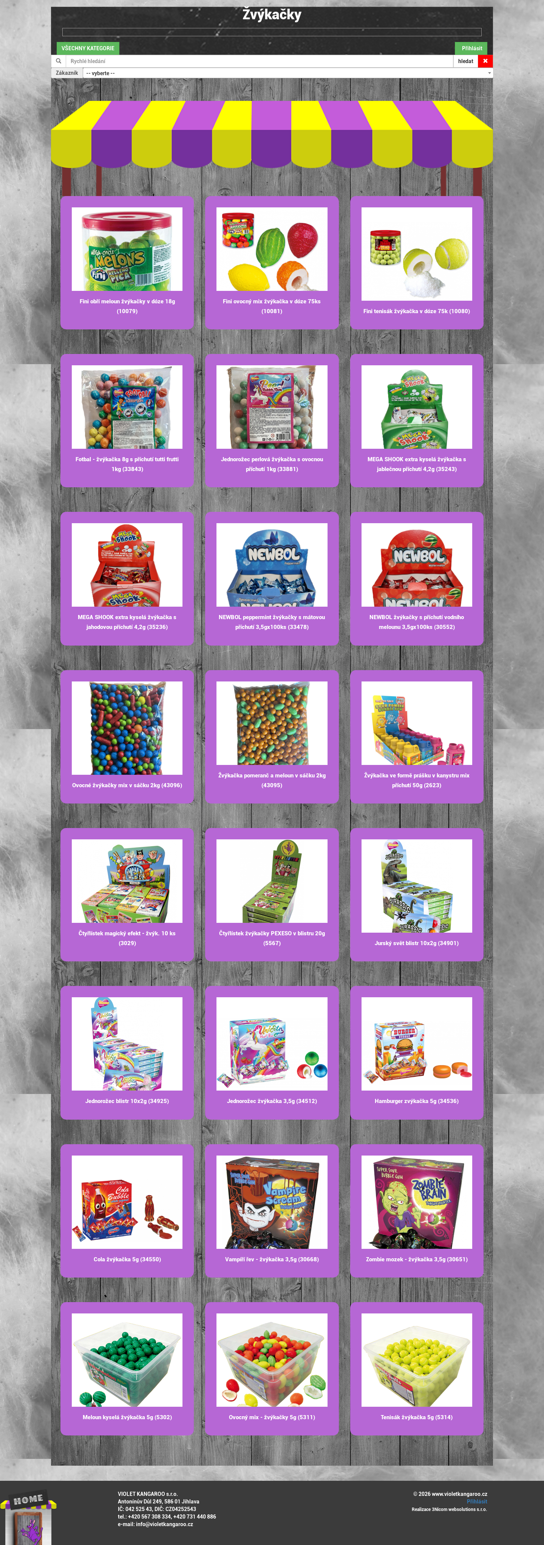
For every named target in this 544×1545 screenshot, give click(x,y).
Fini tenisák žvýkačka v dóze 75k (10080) (416, 311)
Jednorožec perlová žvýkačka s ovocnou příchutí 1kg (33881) (272, 464)
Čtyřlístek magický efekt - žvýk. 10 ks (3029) (127, 938)
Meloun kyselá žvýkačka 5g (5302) (127, 1417)
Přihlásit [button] (471, 48)
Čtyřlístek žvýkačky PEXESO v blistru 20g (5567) (272, 938)
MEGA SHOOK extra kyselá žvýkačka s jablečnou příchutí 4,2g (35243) (417, 464)
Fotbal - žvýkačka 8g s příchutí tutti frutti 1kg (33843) (127, 464)
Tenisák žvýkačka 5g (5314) (417, 1417)
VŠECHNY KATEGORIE (88, 48)
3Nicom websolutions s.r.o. (459, 1509)
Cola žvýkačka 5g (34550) (127, 1259)
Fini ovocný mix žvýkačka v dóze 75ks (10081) (272, 306)
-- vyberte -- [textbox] (100, 73)
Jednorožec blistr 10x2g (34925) (127, 1101)
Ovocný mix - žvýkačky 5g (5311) (272, 1417)
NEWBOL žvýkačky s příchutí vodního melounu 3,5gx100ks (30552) (416, 622)
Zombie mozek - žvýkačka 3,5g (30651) (417, 1259)
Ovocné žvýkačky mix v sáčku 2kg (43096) (127, 785)
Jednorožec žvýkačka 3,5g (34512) (272, 1101)
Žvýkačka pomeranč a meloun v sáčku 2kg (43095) (272, 780)
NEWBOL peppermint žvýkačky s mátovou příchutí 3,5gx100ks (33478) (272, 622)
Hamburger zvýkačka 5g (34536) (417, 1101)
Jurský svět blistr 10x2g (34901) (417, 943)
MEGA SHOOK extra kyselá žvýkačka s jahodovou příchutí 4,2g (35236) (127, 622)
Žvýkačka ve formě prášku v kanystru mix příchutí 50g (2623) (417, 780)
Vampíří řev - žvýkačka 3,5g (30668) (272, 1259)
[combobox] (288, 73)
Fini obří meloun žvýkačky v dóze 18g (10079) (127, 306)
